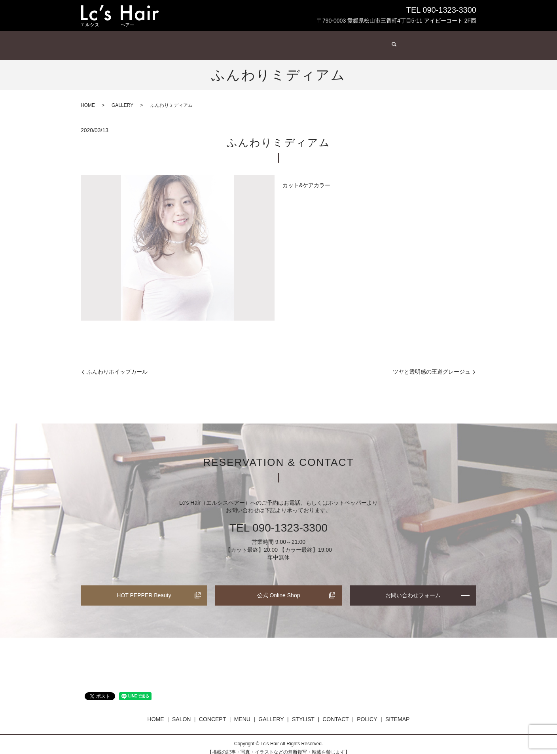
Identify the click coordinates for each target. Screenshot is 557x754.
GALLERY (301, 41)
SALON (140, 41)
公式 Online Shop (278, 588)
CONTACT (414, 41)
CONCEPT (195, 41)
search (459, 42)
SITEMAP (397, 711)
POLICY (367, 711)
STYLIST (358, 41)
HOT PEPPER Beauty (144, 588)
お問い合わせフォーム (413, 588)
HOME (97, 41)
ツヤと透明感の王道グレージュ (431, 364)
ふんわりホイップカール (117, 364)
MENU (249, 41)
